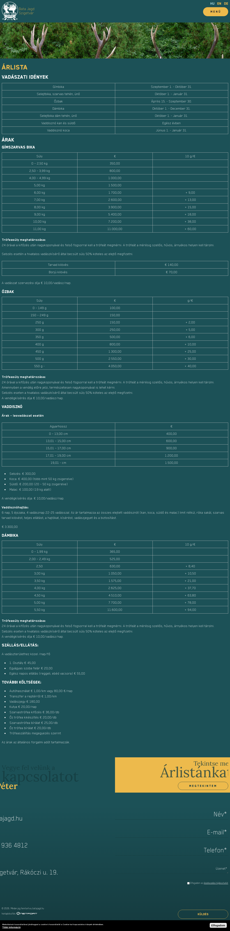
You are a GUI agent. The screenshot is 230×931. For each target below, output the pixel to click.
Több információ (11, 927)
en (219, 3)
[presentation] (201, 898)
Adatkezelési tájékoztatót (216, 883)
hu (212, 3)
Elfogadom (218, 925)
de (226, 3)
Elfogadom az (209, 883)
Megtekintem (203, 786)
